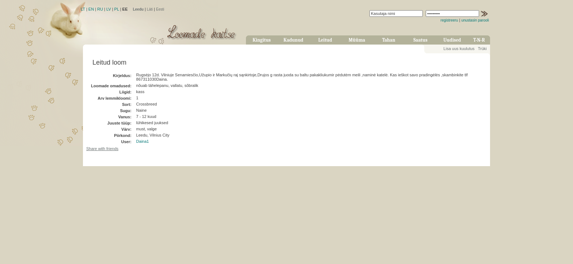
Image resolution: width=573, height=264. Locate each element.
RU (100, 9)
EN (91, 9)
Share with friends (102, 148)
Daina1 (142, 141)
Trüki (482, 48)
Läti (150, 9)
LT (83, 9)
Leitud (325, 40)
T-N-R (479, 40)
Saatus (420, 40)
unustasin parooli (475, 20)
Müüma (357, 40)
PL (116, 9)
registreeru (449, 20)
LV (108, 9)
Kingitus (262, 40)
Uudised (452, 40)
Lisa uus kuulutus (459, 48)
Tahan (388, 40)
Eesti (160, 9)
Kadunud (293, 40)
